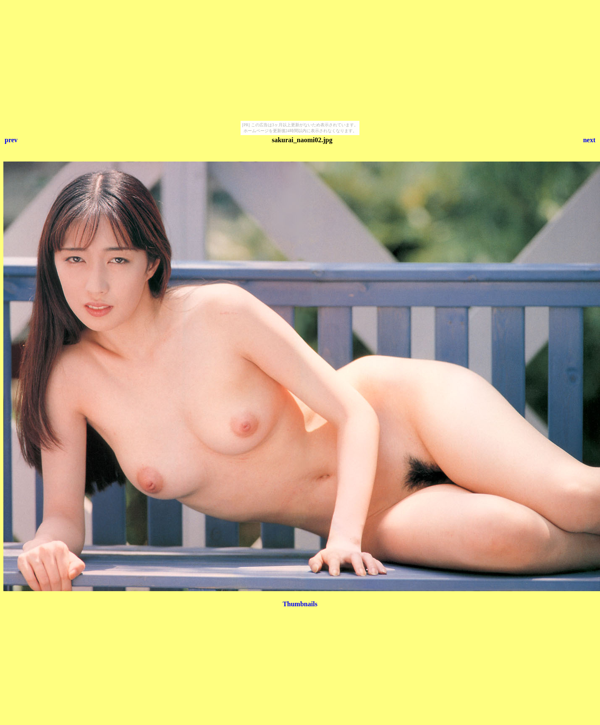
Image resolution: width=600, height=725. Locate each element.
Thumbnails (300, 604)
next (589, 139)
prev (11, 139)
